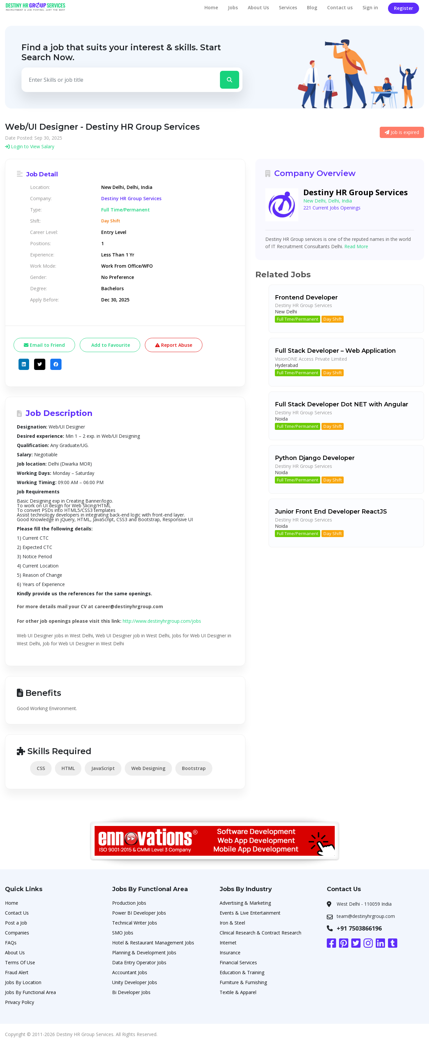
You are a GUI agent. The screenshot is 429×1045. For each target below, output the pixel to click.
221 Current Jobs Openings (332, 207)
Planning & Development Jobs (144, 952)
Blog (312, 7)
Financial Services (238, 962)
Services (288, 7)
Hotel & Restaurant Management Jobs (153, 942)
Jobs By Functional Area (30, 992)
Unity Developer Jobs (134, 982)
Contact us (340, 7)
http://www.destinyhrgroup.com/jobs (162, 621)
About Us (258, 7)
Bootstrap (194, 768)
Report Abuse (173, 345)
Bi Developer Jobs (131, 992)
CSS (41, 768)
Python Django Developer (315, 458)
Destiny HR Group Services (131, 198)
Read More (356, 246)
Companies (17, 933)
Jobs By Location (23, 982)
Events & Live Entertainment (250, 913)
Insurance (230, 952)
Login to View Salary (29, 146)
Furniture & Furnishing (243, 982)
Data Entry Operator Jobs (139, 962)
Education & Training (242, 972)
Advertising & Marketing (245, 903)
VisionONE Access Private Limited (311, 359)
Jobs (233, 7)
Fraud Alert (16, 972)
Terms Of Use (20, 962)
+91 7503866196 (359, 928)
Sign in (370, 7)
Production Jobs (129, 903)
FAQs (11, 942)
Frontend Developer (306, 297)
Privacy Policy (19, 1002)
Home (211, 7)
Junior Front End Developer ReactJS (331, 511)
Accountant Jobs (129, 972)
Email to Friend (44, 345)
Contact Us (17, 913)
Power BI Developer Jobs (139, 913)
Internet (228, 942)
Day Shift (332, 319)
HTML (68, 768)
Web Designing (148, 768)
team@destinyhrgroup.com (366, 916)
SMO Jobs (122, 933)
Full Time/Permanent (297, 319)
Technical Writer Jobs (134, 923)
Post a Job (16, 923)
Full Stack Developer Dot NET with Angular (341, 404)
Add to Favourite (110, 345)
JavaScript (103, 768)
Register (403, 8)
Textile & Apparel (238, 992)
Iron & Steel (232, 923)
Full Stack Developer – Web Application (335, 350)
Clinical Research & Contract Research (260, 933)
